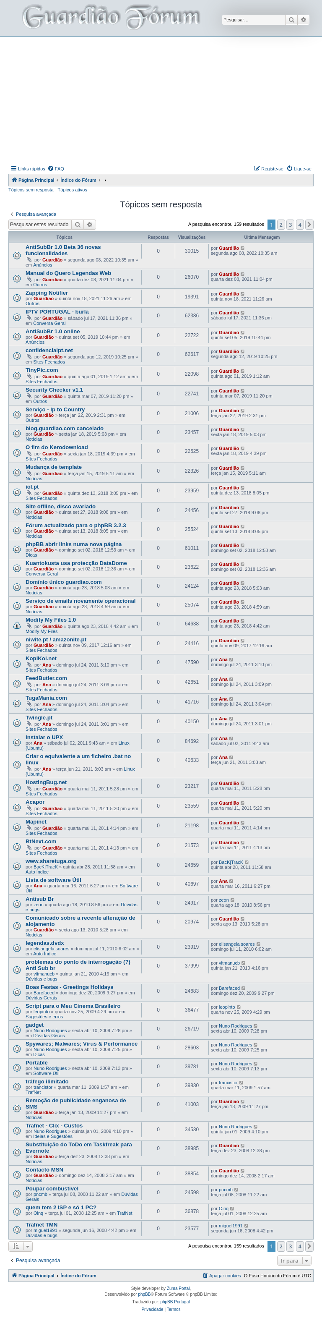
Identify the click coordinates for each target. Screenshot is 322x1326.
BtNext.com (41, 841)
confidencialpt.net (49, 350)
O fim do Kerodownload (57, 447)
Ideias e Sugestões (53, 1136)
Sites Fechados (49, 361)
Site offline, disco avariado (61, 506)
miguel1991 (45, 1230)
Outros (40, 284)
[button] (309, 225)
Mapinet (36, 822)
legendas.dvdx (45, 943)
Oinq (38, 1213)
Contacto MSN (44, 1169)
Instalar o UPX (44, 737)
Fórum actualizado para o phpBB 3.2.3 (76, 525)
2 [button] (281, 224)
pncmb (40, 1194)
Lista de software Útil (53, 880)
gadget (35, 1025)
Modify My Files (41, 631)
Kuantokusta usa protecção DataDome (76, 563)
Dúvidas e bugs (41, 978)
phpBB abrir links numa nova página (74, 544)
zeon (39, 904)
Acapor (35, 802)
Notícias (34, 439)
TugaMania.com (46, 698)
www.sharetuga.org (51, 861)
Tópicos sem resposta (31, 189)
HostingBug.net (46, 782)
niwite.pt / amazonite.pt (56, 639)
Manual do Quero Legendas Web (68, 273)
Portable (37, 1062)
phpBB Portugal (175, 1302)
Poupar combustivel (52, 1188)
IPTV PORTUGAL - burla (57, 312)
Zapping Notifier (47, 293)
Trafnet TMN (41, 1224)
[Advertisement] (165, 100)
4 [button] (300, 224)
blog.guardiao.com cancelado (65, 428)
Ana (46, 664)
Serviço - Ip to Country (55, 409)
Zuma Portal (178, 1288)
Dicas (31, 554)
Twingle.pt (39, 717)
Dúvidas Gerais (41, 997)
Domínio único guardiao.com (64, 582)
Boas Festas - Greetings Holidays (70, 987)
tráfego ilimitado (47, 1081)
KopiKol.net (41, 658)
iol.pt (32, 487)
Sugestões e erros (44, 1016)
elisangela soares (52, 948)
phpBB (144, 1294)
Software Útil (46, 1073)
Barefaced (44, 992)
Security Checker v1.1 (54, 390)
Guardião (52, 259)
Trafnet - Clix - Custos (54, 1125)
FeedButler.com (46, 678)
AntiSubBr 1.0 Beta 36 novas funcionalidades (63, 250)
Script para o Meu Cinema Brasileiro (73, 1006)
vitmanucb (44, 973)
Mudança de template (54, 467)
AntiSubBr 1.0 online (53, 331)
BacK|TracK (46, 866)
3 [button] (290, 224)
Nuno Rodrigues (50, 1030)
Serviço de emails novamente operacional (80, 601)
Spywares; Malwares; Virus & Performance (82, 1044)
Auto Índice (37, 871)
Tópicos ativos (72, 189)
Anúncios (42, 264)
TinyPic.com (42, 370)
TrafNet (33, 1092)
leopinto (42, 1011)
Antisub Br (40, 899)
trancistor (43, 1087)
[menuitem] (55, 169)
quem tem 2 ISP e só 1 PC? (61, 1207)
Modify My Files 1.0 (51, 620)
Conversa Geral (49, 323)
